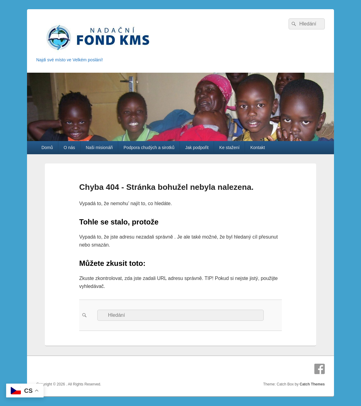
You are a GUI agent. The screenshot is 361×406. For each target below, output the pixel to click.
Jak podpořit (196, 147)
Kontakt (257, 147)
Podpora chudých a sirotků (148, 147)
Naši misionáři (99, 147)
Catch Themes (312, 384)
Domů (47, 147)
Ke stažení (229, 147)
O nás (69, 147)
